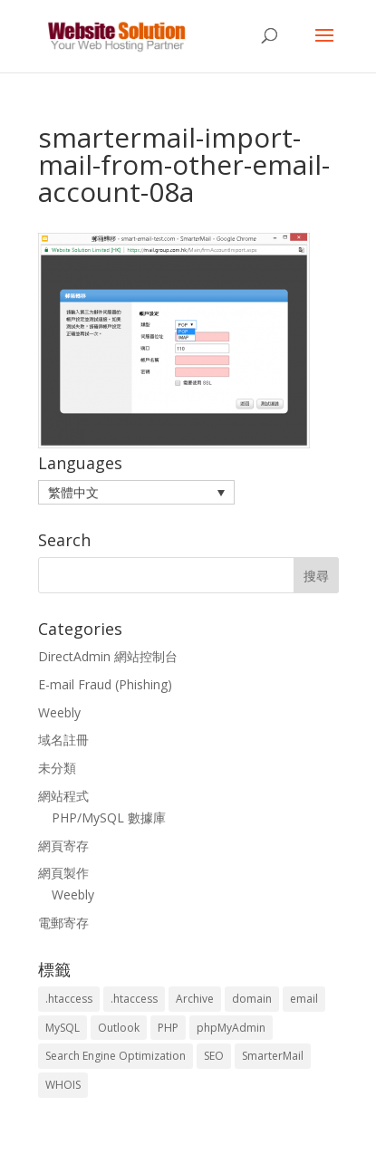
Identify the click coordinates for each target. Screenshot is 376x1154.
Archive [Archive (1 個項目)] (195, 998)
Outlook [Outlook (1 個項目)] (119, 1027)
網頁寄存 (63, 845)
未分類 (57, 767)
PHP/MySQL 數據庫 (109, 817)
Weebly (59, 712)
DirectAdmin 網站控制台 (108, 656)
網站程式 (63, 795)
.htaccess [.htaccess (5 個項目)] (134, 998)
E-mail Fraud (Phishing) (105, 684)
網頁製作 (63, 872)
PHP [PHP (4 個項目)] (168, 1027)
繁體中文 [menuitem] (73, 492)
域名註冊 (63, 739)
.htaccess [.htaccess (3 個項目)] (68, 998)
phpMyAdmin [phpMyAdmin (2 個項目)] (231, 1027)
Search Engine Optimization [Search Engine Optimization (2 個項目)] (115, 1055)
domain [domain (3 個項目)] (252, 998)
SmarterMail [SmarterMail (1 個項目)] (273, 1055)
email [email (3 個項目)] (304, 998)
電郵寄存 (63, 922)
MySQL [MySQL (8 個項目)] (62, 1027)
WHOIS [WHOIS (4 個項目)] (63, 1084)
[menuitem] (136, 492)
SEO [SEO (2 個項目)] (214, 1055)
